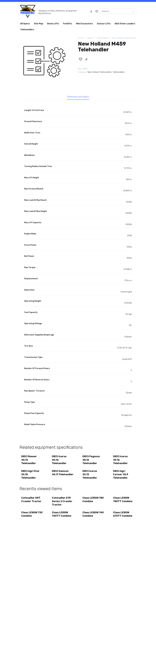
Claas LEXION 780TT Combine (123, 501)
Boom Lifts (53, 23)
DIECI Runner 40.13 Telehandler (29, 460)
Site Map (38, 23)
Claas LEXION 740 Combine (91, 516)
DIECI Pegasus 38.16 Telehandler (91, 460)
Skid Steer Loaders (125, 23)
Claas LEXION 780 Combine (91, 501)
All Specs (25, 23)
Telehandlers (27, 29)
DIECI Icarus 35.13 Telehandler (90, 475)
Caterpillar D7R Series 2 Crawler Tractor (62, 503)
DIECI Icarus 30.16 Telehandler (120, 460)
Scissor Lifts (104, 23)
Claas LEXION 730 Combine (30, 516)
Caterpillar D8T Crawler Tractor (32, 501)
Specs (90, 38)
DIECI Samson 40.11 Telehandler (60, 475)
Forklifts (67, 23)
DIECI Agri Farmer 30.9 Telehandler (120, 475)
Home (81, 38)
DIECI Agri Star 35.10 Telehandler (31, 475)
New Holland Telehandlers (124, 38)
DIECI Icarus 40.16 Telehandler (59, 460)
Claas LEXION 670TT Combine (123, 516)
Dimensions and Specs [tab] (78, 97)
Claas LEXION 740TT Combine (62, 516)
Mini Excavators (84, 23)
